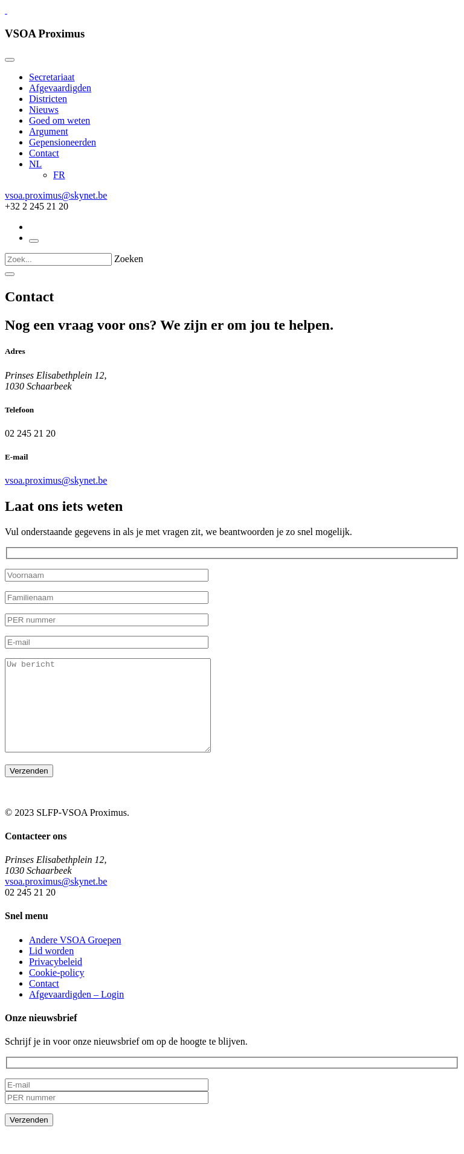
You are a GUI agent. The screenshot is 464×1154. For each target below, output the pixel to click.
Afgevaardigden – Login (76, 1012)
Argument (48, 131)
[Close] (9, 60)
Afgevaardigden (60, 88)
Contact (44, 153)
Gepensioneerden (62, 142)
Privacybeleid (55, 980)
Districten (48, 99)
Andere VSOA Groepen (75, 958)
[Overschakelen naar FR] (59, 175)
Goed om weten (59, 120)
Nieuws (44, 109)
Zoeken (128, 259)
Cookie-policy (57, 991)
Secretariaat (52, 77)
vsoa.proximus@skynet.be (56, 195)
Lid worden (51, 969)
